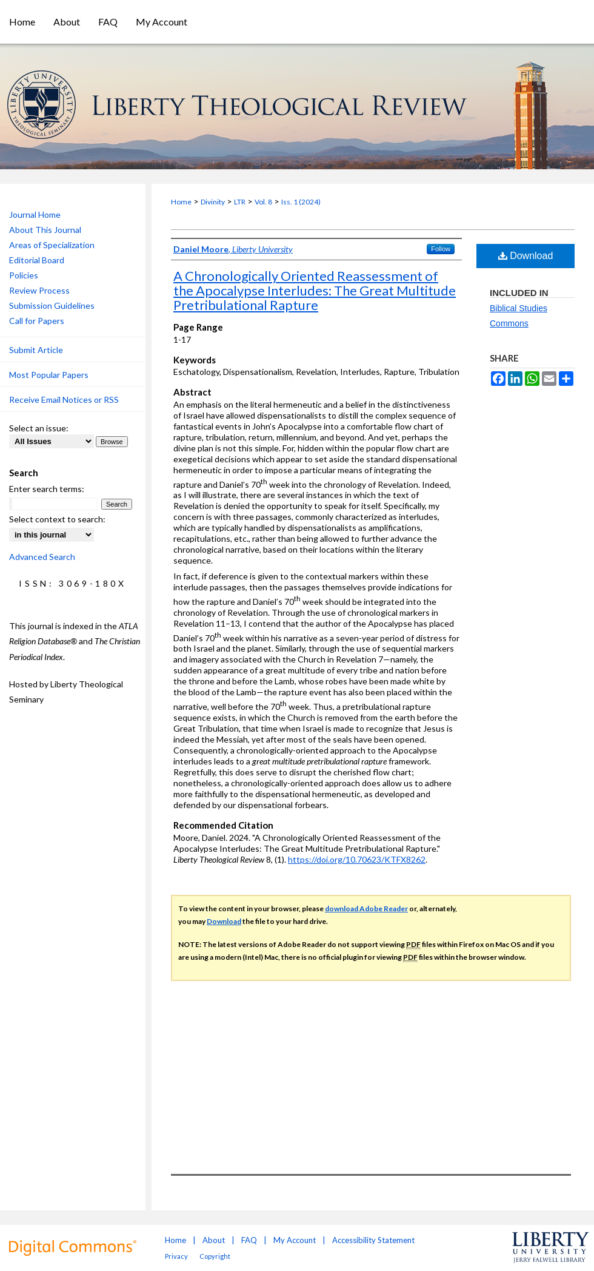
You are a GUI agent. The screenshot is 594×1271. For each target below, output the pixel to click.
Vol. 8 (263, 201)
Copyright (214, 1256)
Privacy (176, 1256)
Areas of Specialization (52, 245)
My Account (294, 1240)
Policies (23, 275)
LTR (239, 201)
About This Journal (45, 229)
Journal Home (35, 214)
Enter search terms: (46, 489)
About (213, 1240)
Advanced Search (42, 556)
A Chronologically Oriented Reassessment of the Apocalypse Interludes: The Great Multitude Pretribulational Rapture (314, 290)
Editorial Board (36, 260)
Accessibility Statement (373, 1240)
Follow (440, 248)
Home (181, 201)
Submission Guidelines (52, 305)
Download (525, 256)
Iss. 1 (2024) (301, 201)
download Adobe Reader (366, 908)
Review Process (39, 290)
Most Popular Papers (48, 374)
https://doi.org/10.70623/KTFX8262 (356, 859)
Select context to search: (57, 519)
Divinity (213, 201)
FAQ (249, 1240)
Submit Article (36, 350)
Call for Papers (36, 320)
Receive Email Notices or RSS (64, 399)
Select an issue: (38, 428)
